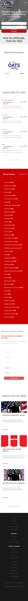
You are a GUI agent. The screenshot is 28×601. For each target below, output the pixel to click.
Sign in (14, 539)
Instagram (14, 570)
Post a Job (14, 536)
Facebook (14, 561)
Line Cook (4, 129)
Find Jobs (14, 31)
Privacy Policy (14, 529)
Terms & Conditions (14, 526)
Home (14, 518)
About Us (14, 523)
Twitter (15, 564)
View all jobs (14, 160)
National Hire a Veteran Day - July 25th (14, 415)
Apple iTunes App (14, 573)
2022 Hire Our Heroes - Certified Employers (12, 450)
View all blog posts (14, 506)
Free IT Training (14, 557)
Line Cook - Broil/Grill (7, 100)
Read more (5, 429)
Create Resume (14, 552)
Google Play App (14, 576)
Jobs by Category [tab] (9, 174)
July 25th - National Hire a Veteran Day (14, 483)
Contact (14, 520)
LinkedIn (15, 567)
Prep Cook (4, 114)
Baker (3, 144)
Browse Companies (14, 542)
